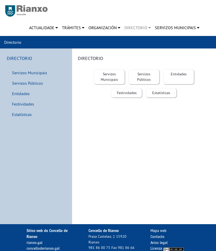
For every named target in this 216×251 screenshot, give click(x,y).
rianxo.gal (34, 242)
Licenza (167, 248)
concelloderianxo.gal (43, 248)
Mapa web (158, 230)
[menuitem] (43, 27)
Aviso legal (159, 242)
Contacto (157, 236)
